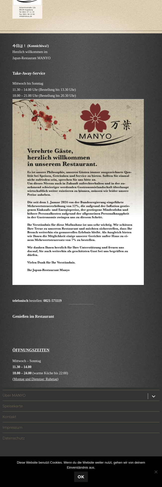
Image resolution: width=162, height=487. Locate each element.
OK (81, 477)
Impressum (12, 427)
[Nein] (155, 471)
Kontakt (9, 417)
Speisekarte (12, 406)
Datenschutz (13, 438)
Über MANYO (14, 395)
